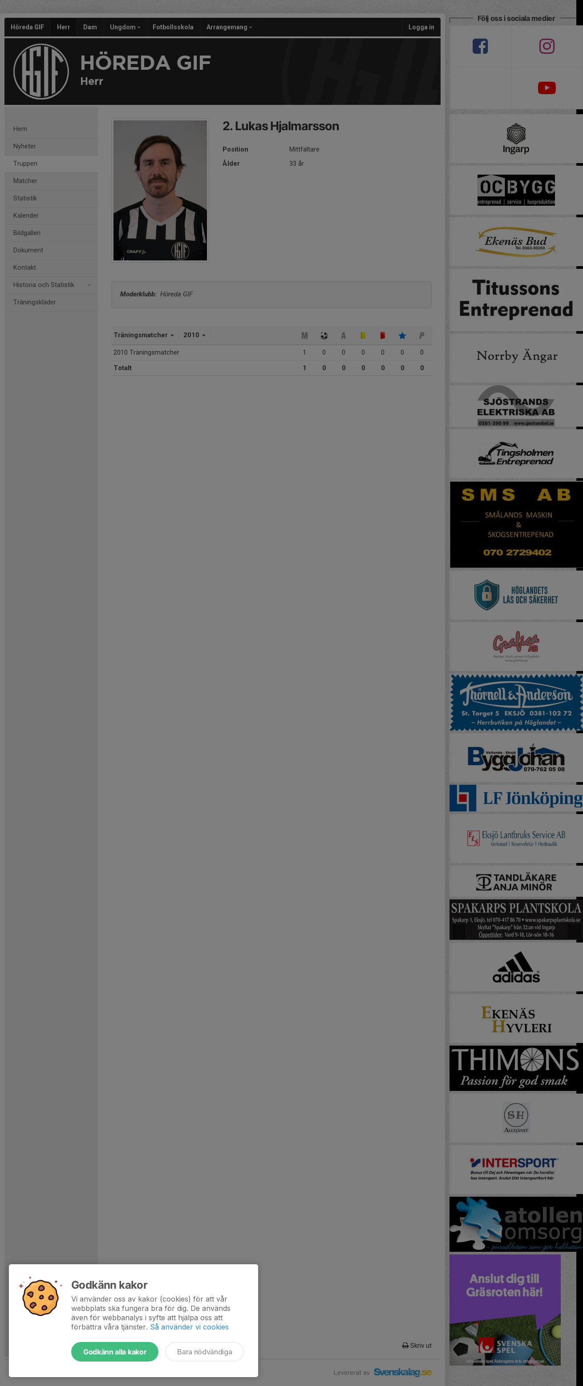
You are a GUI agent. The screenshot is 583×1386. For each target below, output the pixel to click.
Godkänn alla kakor (114, 1351)
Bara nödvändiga (204, 1351)
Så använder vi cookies (189, 1326)
